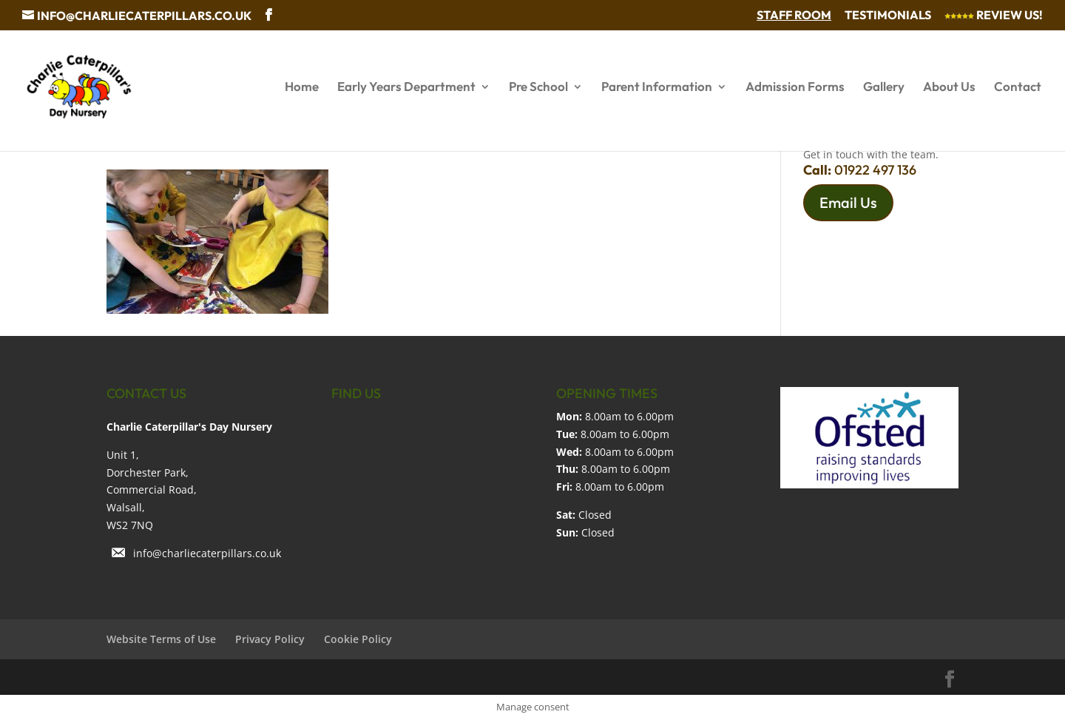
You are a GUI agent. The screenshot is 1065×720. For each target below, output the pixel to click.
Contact (1017, 87)
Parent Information (656, 87)
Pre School (538, 87)
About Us (949, 87)
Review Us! (993, 15)
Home (302, 87)
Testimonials (888, 15)
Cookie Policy (358, 639)
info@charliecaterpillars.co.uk (207, 553)
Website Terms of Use (161, 639)
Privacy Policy (270, 639)
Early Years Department (406, 87)
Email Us (848, 202)
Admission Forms (795, 87)
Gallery (884, 87)
